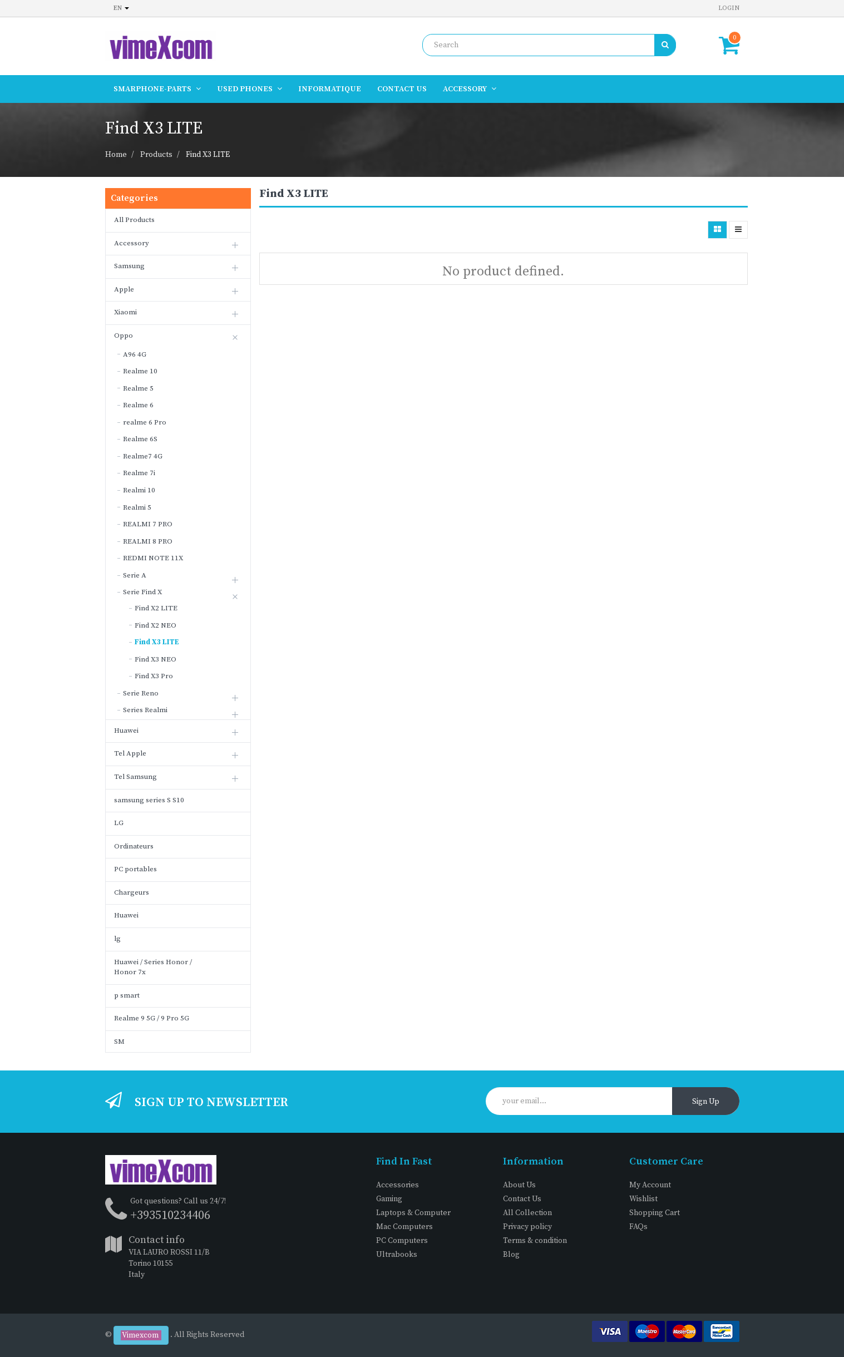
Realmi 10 (139, 490)
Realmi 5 (137, 507)
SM (119, 1041)
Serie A (134, 575)
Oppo (123, 335)
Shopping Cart (654, 1213)
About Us (519, 1185)
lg (117, 938)
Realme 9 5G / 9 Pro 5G (151, 1018)
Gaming (389, 1199)
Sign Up (705, 1102)
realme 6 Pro (144, 422)
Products (156, 155)
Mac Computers (404, 1227)
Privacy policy (527, 1227)
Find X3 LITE (208, 155)
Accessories (397, 1185)
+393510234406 (170, 1215)
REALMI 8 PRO (147, 541)
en (121, 8)
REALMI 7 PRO (147, 524)
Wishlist (643, 1199)
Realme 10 (140, 371)
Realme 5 (138, 388)
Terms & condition (535, 1241)
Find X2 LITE (156, 608)
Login (728, 8)
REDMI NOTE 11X (153, 558)
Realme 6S (140, 439)
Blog (511, 1255)
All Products (134, 219)
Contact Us (522, 1199)
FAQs (638, 1227)
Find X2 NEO (155, 625)
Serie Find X (142, 592)
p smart (127, 995)
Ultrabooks (396, 1255)
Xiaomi (125, 312)
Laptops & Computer (413, 1213)
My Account (650, 1185)
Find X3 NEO (155, 659)
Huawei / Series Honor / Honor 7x (153, 967)
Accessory (131, 243)
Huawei (126, 730)
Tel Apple (130, 753)
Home (116, 155)
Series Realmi (145, 709)
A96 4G (134, 354)
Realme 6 (138, 405)
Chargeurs (131, 892)
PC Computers (402, 1241)
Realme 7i (139, 472)
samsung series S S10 (149, 800)
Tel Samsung (135, 776)
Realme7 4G (142, 456)
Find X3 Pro (154, 676)
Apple (124, 289)
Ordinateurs (134, 846)
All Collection (527, 1213)
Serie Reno (141, 693)
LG (119, 822)
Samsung (129, 265)
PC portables (135, 869)
